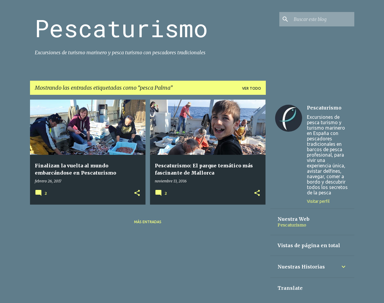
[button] (137, 193)
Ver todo (251, 88)
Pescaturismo (121, 28)
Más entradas (147, 222)
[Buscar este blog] (322, 19)
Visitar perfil (318, 201)
